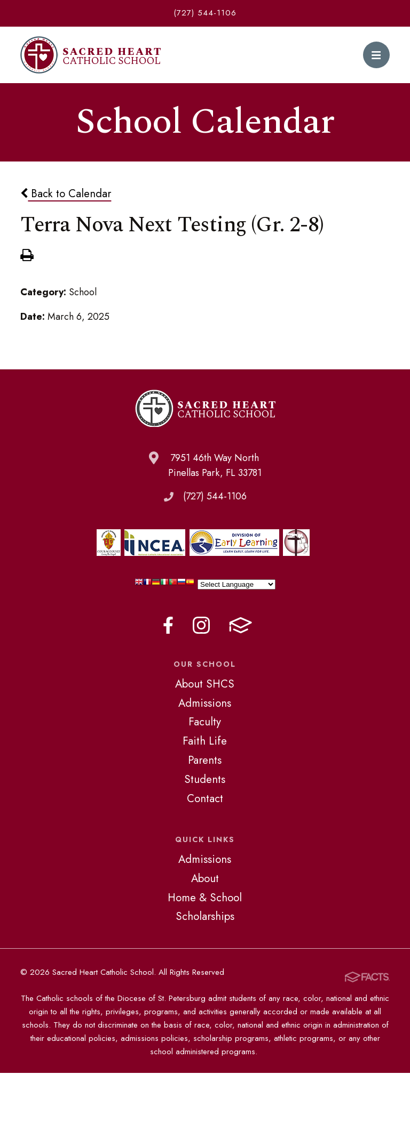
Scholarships (205, 916)
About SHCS (204, 684)
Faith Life (205, 741)
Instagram (201, 625)
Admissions (204, 703)
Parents (205, 760)
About (205, 878)
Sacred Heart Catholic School (90, 55)
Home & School (205, 898)
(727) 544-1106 (205, 13)
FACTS (240, 625)
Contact (205, 798)
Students (204, 779)
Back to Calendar (65, 193)
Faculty (204, 722)
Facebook (168, 625)
